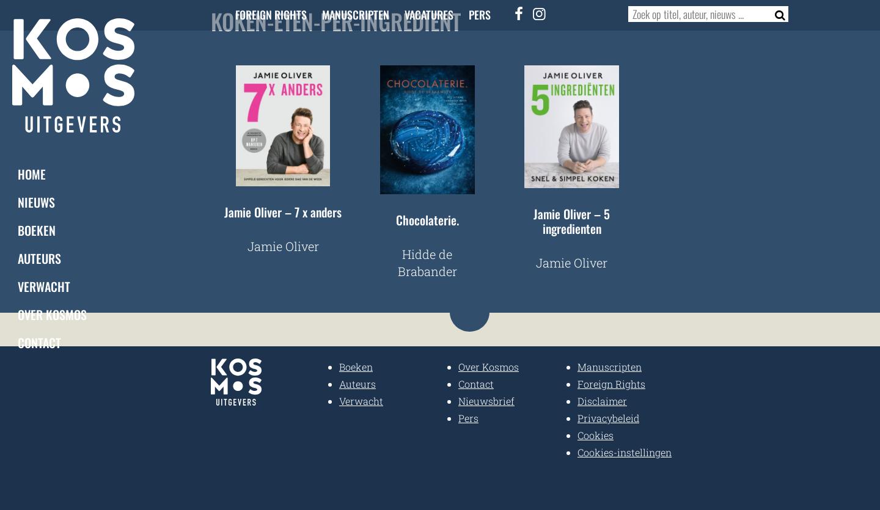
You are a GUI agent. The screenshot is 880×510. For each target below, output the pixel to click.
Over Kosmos (52, 314)
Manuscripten (355, 15)
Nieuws (36, 201)
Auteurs (39, 258)
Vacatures (429, 15)
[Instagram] (539, 13)
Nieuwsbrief (486, 401)
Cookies (596, 435)
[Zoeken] (776, 14)
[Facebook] (519, 13)
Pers (480, 15)
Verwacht (44, 286)
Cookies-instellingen (625, 452)
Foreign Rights (271, 15)
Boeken (37, 229)
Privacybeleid (608, 418)
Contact (39, 342)
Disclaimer (602, 401)
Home (32, 173)
